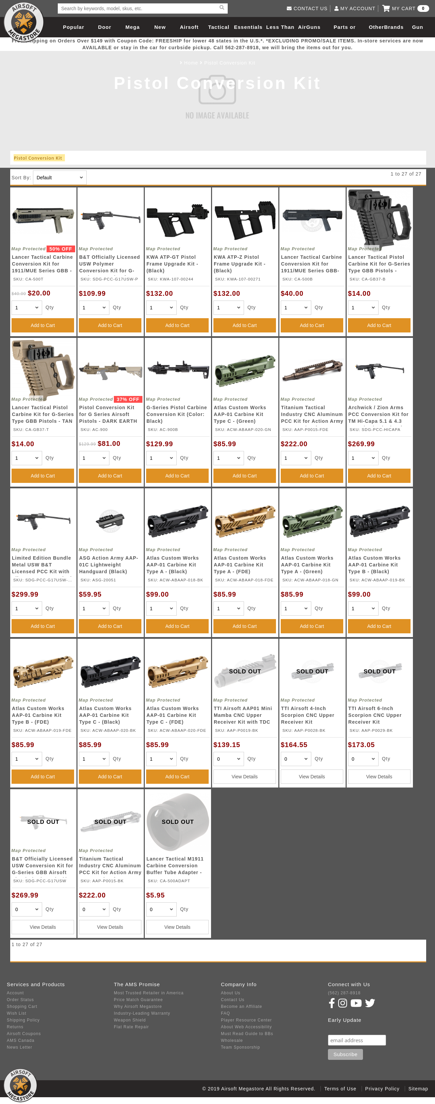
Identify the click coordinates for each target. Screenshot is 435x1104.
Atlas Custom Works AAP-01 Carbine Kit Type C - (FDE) (172, 715)
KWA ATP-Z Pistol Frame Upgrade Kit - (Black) (240, 263)
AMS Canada (20, 1040)
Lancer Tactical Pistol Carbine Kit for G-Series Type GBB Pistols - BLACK (379, 265)
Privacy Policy (382, 1088)
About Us (230, 993)
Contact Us (232, 999)
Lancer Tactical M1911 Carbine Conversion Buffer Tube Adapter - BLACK (175, 866)
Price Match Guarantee (138, 999)
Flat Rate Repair (131, 1027)
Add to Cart (43, 325)
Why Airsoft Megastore (138, 1006)
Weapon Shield (130, 1020)
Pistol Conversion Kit (229, 63)
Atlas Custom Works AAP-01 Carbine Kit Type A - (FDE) (240, 564)
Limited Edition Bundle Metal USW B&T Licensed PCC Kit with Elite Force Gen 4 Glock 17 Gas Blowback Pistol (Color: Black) (42, 566)
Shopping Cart (22, 1006)
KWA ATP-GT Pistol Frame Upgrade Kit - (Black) (172, 263)
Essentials (248, 27)
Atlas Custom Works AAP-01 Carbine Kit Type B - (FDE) (38, 715)
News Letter (19, 1047)
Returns (15, 1027)
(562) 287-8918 (344, 993)
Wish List (17, 1013)
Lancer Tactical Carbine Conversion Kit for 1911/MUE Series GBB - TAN (42, 265)
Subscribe (342, 1028)
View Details (245, 776)
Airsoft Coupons (24, 1033)
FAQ (225, 1013)
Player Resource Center (246, 1020)
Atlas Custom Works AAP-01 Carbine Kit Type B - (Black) (374, 564)
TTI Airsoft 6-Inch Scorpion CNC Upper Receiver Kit (375, 715)
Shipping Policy (23, 1020)
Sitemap (418, 1088)
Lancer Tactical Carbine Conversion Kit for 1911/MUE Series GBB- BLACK (311, 265)
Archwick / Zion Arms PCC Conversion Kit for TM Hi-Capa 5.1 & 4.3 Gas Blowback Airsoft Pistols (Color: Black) (378, 415)
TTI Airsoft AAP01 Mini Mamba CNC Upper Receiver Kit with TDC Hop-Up (243, 716)
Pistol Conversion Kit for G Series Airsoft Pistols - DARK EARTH (108, 414)
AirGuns (309, 27)
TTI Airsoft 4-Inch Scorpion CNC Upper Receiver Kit (307, 715)
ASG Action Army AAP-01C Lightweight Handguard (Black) (108, 564)
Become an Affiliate (241, 1006)
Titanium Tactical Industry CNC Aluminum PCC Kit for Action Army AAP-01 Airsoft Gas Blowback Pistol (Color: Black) (110, 866)
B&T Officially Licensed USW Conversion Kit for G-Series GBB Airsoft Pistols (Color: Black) (42, 866)
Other (376, 27)
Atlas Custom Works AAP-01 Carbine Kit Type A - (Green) (307, 564)
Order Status (20, 999)
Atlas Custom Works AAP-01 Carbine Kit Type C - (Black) (105, 715)
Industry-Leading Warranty (142, 1013)
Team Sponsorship (240, 1047)
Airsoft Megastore (23, 22)
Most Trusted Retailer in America (149, 993)
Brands (394, 27)
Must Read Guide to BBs (247, 1033)
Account (15, 993)
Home (191, 63)
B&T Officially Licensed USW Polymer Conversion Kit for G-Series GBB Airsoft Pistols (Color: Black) (109, 265)
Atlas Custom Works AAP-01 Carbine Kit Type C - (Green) (240, 414)
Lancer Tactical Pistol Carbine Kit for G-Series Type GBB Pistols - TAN (43, 414)
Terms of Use (340, 1088)
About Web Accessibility (246, 1027)
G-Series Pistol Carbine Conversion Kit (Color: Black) (176, 414)
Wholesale (232, 1040)
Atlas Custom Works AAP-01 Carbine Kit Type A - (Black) (172, 564)
